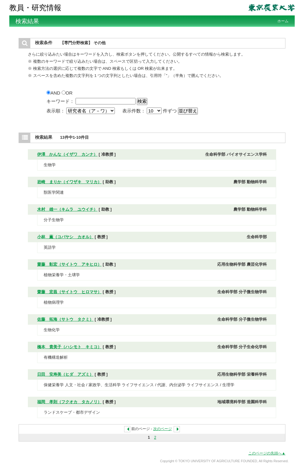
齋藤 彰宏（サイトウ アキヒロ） (69, 264)
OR (67, 92)
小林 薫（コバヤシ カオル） (65, 236)
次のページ (162, 429)
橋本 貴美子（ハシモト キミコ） (69, 346)
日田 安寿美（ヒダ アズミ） (65, 374)
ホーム (283, 21)
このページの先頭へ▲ (266, 453)
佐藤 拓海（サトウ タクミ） (65, 319)
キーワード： (60, 101)
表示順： (81, 110)
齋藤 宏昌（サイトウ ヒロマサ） (69, 291)
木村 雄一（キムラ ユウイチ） (67, 209)
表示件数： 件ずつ (150, 110)
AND (54, 92)
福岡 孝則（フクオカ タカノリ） (69, 401)
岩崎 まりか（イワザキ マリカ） (69, 182)
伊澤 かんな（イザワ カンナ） (67, 154)
